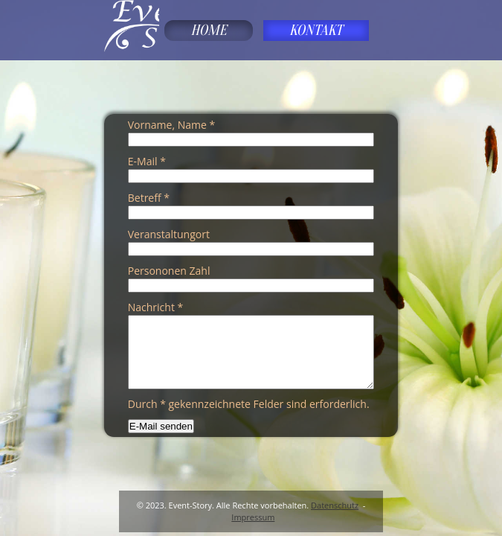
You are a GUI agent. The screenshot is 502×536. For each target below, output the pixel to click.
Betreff (149, 198)
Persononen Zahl (169, 271)
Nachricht (156, 307)
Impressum (252, 517)
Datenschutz (334, 505)
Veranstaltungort (169, 234)
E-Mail (147, 161)
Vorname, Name (171, 125)
